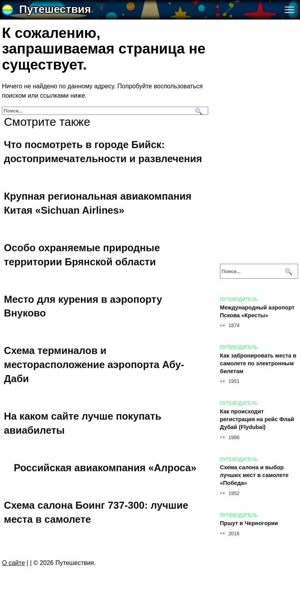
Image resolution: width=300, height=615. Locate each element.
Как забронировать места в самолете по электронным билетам (258, 363)
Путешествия (55, 9)
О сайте (13, 563)
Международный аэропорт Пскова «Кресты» (257, 311)
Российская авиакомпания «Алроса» (105, 467)
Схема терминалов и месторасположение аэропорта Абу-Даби (94, 364)
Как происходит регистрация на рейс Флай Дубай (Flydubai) (257, 419)
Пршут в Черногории (249, 523)
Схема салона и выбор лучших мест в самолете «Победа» (254, 475)
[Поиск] (198, 111)
